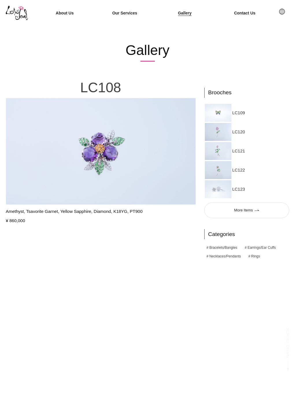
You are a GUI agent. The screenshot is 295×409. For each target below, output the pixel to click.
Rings (255, 257)
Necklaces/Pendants (225, 257)
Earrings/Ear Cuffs (262, 248)
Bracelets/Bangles (223, 248)
